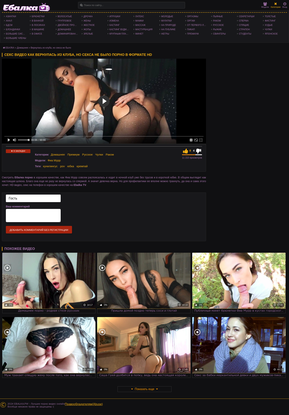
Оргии (191, 20)
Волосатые (65, 16)
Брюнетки (38, 16)
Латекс (139, 16)
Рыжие (217, 29)
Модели (265, 5)
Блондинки (13, 29)
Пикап (191, 29)
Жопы (87, 29)
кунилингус (50, 166)
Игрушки (114, 16)
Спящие (244, 25)
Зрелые (88, 33)
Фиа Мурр (54, 160)
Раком (217, 20)
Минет (139, 33)
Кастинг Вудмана (120, 29)
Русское (218, 25)
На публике (168, 29)
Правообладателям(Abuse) (84, 404)
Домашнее (64, 29)
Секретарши (246, 16)
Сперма (244, 20)
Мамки (139, 20)
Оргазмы (192, 16)
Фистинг (270, 20)
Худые (269, 25)
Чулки (268, 29)
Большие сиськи (16, 33)
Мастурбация (144, 29)
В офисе (37, 33)
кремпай (82, 166)
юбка (70, 166)
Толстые (270, 16)
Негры (165, 33)
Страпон (244, 29)
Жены (87, 20)
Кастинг (114, 25)
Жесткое (89, 25)
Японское (271, 33)
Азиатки (11, 16)
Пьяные (218, 16)
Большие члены (16, 38)
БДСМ (9, 25)
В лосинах (38, 25)
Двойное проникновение (69, 25)
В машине (38, 29)
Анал (9, 20)
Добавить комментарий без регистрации (39, 230)
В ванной (37, 20)
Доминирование (68, 33)
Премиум (193, 33)
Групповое (64, 20)
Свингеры (219, 33)
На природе (168, 25)
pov (62, 166)
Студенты (245, 33)
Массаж (140, 25)
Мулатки (166, 20)
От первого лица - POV (198, 25)
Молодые (167, 16)
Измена (114, 20)
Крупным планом (120, 33)
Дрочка (88, 16)
